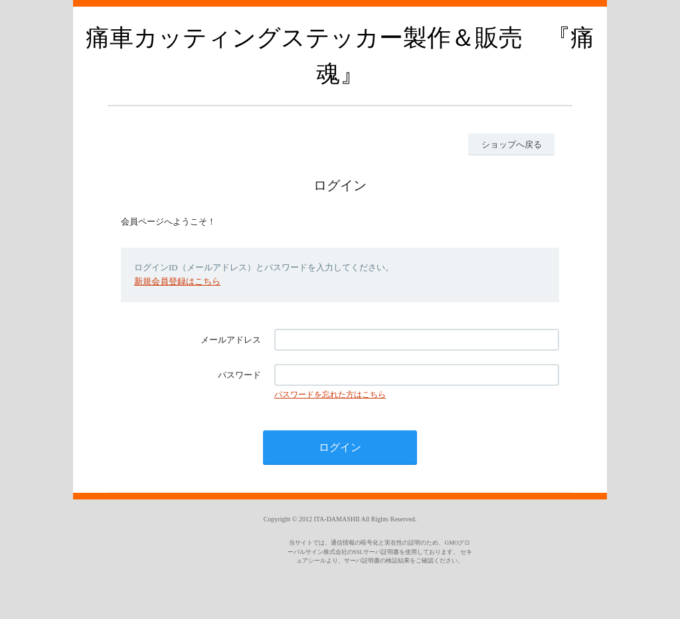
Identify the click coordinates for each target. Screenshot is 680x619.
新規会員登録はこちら (177, 281)
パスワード (239, 375)
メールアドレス (231, 340)
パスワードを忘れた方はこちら (330, 394)
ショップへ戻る (511, 144)
